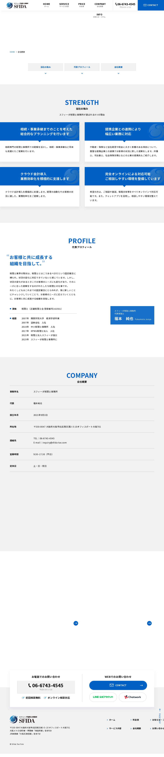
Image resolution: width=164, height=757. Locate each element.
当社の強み (45, 68)
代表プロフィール (82, 68)
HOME (12, 52)
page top (159, 722)
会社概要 (118, 68)
